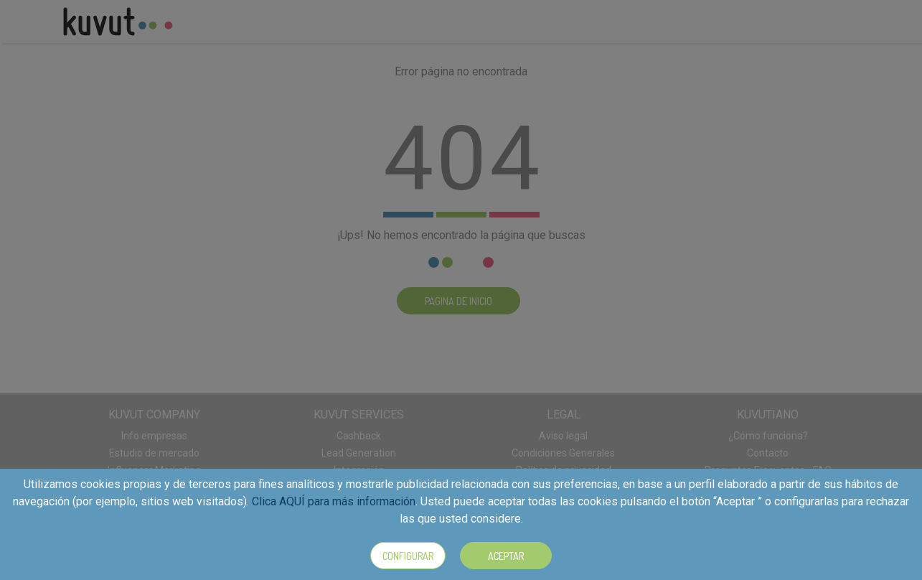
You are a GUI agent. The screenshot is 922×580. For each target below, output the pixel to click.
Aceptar (506, 556)
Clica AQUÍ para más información (333, 501)
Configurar (407, 556)
